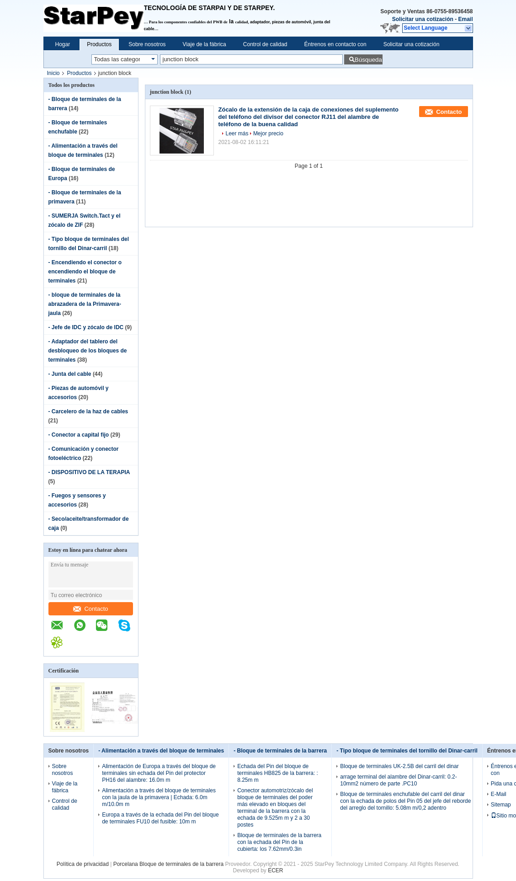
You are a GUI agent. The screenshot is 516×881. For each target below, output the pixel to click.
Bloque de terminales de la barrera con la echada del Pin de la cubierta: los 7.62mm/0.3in (279, 842)
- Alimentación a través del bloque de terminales (161, 751)
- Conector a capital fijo (78, 435)
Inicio (53, 73)
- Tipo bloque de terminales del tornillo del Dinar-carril (407, 751)
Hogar (62, 44)
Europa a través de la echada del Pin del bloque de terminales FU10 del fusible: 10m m (160, 818)
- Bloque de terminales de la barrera (280, 751)
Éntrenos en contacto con (335, 44)
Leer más (237, 133)
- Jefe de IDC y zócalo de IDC (86, 327)
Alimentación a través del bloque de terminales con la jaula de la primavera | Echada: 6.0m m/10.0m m (159, 797)
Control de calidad (265, 44)
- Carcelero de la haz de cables (88, 411)
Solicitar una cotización (422, 19)
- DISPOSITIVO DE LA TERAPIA (89, 472)
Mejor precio (268, 133)
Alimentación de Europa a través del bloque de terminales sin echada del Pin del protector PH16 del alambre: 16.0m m (159, 773)
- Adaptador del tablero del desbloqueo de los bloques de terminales (87, 350)
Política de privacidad (83, 864)
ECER (275, 870)
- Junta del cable (69, 374)
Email (465, 19)
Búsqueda (368, 59)
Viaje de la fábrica (204, 44)
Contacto (90, 608)
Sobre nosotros (146, 44)
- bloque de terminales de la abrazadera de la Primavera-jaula (84, 304)
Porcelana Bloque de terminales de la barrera (168, 864)
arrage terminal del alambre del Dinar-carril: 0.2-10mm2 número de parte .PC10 (398, 780)
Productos (99, 44)
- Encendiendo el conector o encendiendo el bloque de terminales (85, 271)
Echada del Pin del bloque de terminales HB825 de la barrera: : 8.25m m (277, 773)
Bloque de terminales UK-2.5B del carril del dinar (399, 766)
